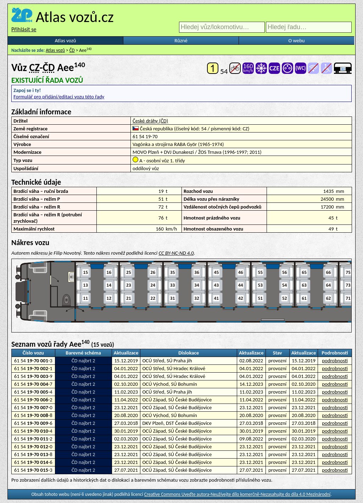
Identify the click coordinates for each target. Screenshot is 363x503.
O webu (296, 40)
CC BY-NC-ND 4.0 (176, 253)
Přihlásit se (23, 29)
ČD (72, 50)
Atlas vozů (65, 40)
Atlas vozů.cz (75, 16)
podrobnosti (335, 360)
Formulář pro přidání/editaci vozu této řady (58, 96)
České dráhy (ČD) (150, 121)
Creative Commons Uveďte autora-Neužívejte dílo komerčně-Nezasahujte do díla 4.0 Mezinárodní (237, 494)
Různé (180, 40)
